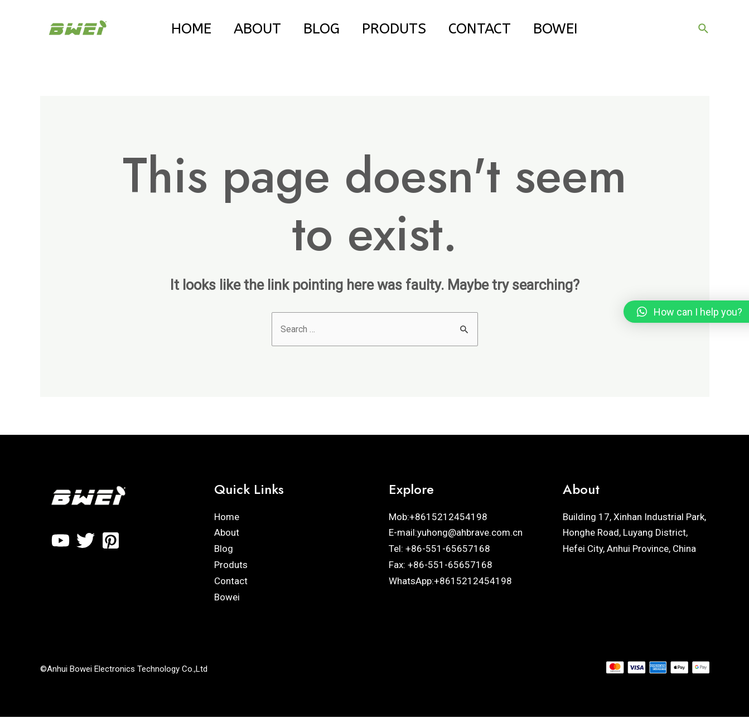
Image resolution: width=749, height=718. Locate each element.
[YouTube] (60, 541)
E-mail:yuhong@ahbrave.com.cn (456, 533)
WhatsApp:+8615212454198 (450, 582)
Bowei (572, 28)
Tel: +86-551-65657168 (439, 549)
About (247, 28)
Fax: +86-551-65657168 (440, 565)
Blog (318, 28)
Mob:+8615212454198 (438, 517)
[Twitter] (85, 541)
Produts (397, 28)
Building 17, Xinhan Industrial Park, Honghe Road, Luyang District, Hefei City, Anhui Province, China (634, 533)
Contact (489, 28)
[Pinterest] (111, 541)
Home (174, 28)
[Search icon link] (703, 29)
